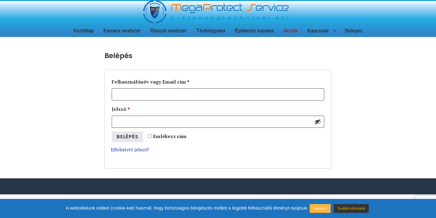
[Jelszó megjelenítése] (317, 121)
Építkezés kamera (254, 30)
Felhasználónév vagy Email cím (151, 81)
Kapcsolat (318, 30)
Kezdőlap (84, 30)
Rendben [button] (320, 208)
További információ (351, 208)
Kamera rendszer (122, 30)
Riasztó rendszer (168, 30)
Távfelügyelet (211, 30)
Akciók (290, 30)
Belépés (353, 30)
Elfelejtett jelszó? (130, 149)
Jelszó (121, 109)
